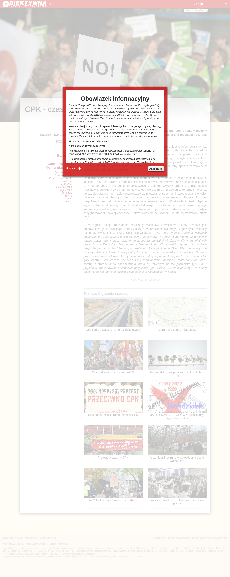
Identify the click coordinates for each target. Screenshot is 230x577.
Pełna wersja (73, 168)
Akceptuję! (156, 168)
